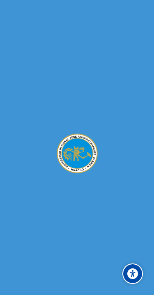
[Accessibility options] (132, 273)
